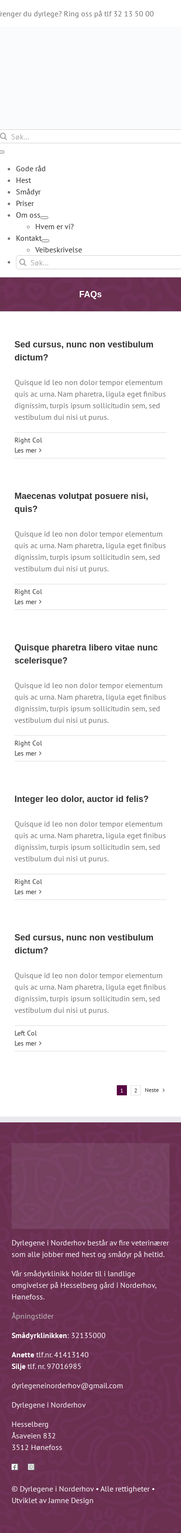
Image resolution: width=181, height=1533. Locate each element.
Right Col (28, 440)
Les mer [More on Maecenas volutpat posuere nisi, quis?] (25, 601)
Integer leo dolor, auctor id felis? (81, 799)
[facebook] (15, 1467)
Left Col (25, 1033)
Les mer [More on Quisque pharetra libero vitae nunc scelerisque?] (25, 753)
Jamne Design (71, 1500)
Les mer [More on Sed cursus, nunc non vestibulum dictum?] (25, 450)
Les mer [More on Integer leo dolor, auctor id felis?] (25, 891)
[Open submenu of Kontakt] (45, 240)
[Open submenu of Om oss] (44, 217)
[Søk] (23, 262)
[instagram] (31, 1467)
